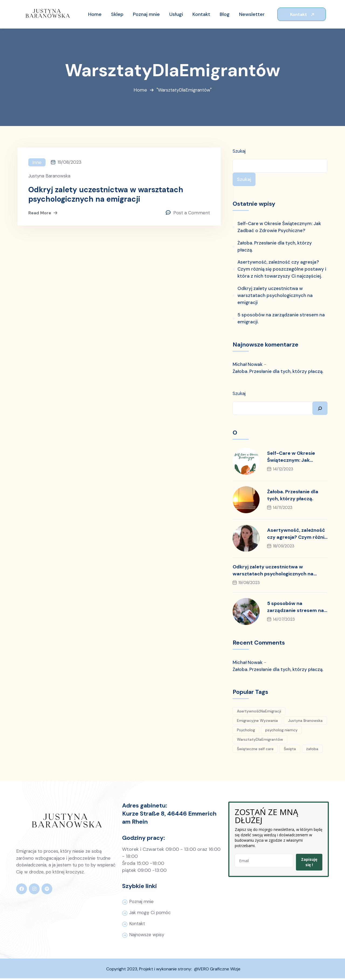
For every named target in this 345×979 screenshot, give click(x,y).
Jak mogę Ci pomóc (150, 913)
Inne (37, 163)
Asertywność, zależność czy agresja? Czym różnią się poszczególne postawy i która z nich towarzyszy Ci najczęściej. (281, 270)
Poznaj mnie (142, 902)
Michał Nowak (248, 365)
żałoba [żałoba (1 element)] (312, 749)
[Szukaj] (319, 408)
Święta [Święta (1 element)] (290, 749)
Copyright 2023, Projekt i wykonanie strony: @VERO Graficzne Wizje (173, 970)
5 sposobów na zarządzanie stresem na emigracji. (281, 319)
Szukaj (239, 151)
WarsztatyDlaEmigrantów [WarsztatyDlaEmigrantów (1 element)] (260, 739)
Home (139, 90)
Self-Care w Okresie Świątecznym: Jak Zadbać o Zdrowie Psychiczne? (279, 227)
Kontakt (302, 14)
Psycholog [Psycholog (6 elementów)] (246, 730)
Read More (43, 214)
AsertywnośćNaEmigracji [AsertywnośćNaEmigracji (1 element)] (259, 711)
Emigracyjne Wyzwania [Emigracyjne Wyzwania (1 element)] (257, 721)
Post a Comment (191, 213)
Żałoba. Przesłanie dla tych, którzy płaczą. (274, 246)
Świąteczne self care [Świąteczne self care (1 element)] (255, 749)
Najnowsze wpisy (147, 935)
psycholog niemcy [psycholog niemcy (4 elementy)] (281, 730)
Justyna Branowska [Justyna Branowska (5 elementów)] (305, 721)
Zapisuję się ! (309, 862)
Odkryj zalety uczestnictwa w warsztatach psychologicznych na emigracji (106, 195)
